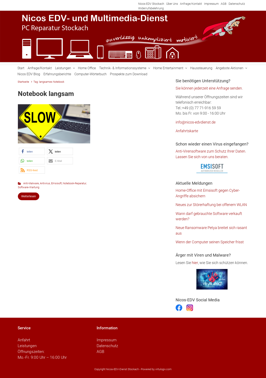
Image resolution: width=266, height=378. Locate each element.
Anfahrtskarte (187, 131)
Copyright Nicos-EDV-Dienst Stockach (116, 369)
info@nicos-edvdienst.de (196, 122)
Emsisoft (56, 183)
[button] (32, 151)
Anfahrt (24, 340)
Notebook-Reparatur (74, 183)
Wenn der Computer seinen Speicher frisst (210, 242)
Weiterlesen (28, 196)
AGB (224, 4)
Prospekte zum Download (128, 74)
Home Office (87, 68)
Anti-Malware (31, 183)
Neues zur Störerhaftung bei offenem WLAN (211, 205)
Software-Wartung (28, 187)
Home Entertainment (168, 68)
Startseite (23, 81)
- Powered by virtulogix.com (155, 369)
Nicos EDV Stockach (151, 4)
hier (195, 262)
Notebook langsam (46, 94)
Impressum (211, 4)
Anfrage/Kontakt (191, 4)
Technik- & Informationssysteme (122, 68)
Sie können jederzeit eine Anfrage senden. (209, 88)
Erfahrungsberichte (57, 74)
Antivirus (45, 183)
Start (20, 68)
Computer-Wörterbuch (90, 74)
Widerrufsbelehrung (151, 8)
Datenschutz (237, 4)
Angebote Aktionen (229, 68)
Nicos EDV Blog (28, 74)
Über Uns (172, 4)
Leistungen (63, 68)
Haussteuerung (201, 68)
